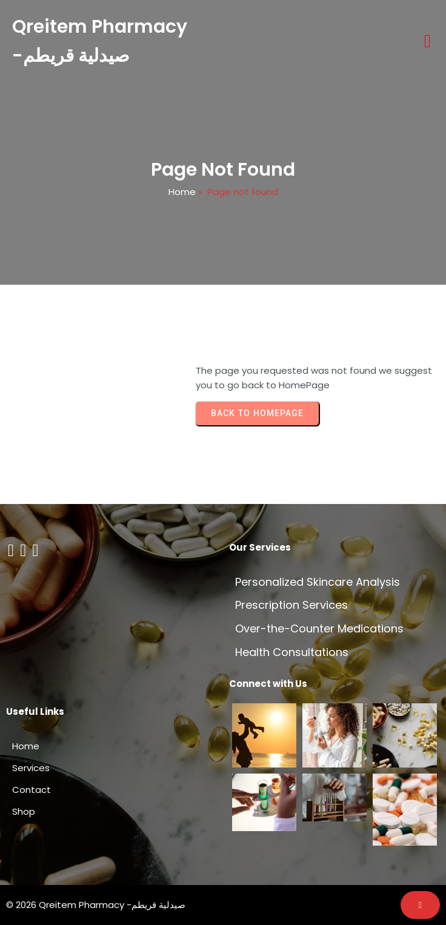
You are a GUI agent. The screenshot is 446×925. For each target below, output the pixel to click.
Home (182, 191)
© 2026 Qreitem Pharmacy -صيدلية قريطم (95, 904)
